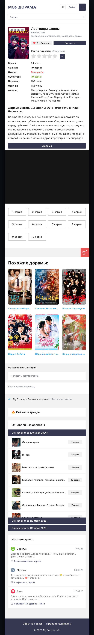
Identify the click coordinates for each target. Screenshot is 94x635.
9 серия (17, 236)
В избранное (43, 43)
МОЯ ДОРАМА (22, 7)
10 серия (37, 236)
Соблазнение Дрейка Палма (28, 603)
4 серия (77, 211)
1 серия (17, 211)
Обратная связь (33, 623)
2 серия (37, 211)
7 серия (57, 224)
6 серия (37, 224)
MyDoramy (19, 399)
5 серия (17, 224)
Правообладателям (58, 623)
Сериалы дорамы (38, 399)
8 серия (77, 224)
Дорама (47, 145)
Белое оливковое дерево (26, 561)
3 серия (57, 211)
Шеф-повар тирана (23, 582)
